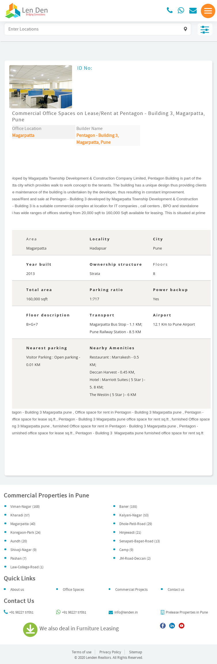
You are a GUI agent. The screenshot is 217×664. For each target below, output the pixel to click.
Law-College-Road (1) (27, 567)
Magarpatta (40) (22, 524)
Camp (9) (126, 550)
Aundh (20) (18, 541)
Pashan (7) (18, 558)
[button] (208, 11)
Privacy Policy (110, 652)
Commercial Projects (131, 589)
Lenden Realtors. (99, 657)
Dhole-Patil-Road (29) (135, 524)
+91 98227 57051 (18, 612)
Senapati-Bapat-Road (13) (139, 541)
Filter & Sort (205, 29)
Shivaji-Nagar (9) (23, 550)
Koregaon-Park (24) (25, 532)
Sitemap (135, 652)
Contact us (176, 589)
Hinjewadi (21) (130, 532)
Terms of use (81, 652)
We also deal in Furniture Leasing (72, 628)
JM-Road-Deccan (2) (135, 558)
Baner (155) (128, 506)
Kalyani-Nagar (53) (134, 515)
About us (17, 589)
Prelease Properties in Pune (184, 612)
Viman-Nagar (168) (25, 506)
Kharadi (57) (20, 515)
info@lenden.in (123, 612)
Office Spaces (73, 589)
